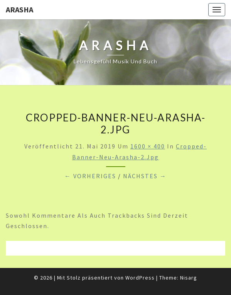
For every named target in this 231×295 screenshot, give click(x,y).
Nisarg (188, 277)
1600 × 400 (147, 146)
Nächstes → (145, 176)
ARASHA (19, 9)
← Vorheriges (90, 176)
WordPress (140, 277)
